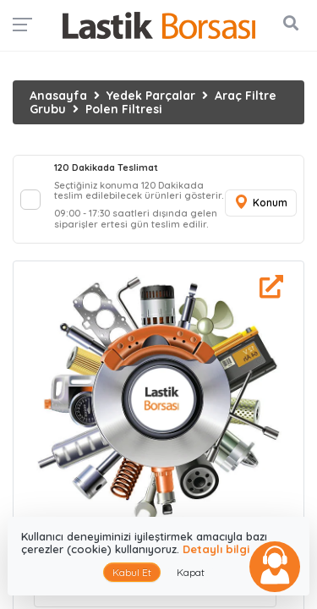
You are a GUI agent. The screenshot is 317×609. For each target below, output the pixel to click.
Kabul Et (131, 572)
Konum (260, 203)
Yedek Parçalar (151, 95)
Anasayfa (58, 95)
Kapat (191, 572)
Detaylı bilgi (216, 549)
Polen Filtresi (123, 109)
